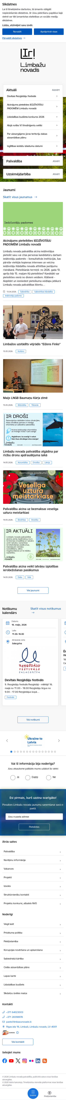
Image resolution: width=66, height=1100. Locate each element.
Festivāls (10, 697)
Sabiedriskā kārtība (14, 958)
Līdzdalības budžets (14, 984)
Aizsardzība (23, 462)
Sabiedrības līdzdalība (43, 292)
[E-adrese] (8, 1032)
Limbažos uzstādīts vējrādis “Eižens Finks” (32, 344)
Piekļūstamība (11, 941)
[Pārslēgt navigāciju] (33, 1093)
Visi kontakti (18, 1041)
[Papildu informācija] (17, 1032)
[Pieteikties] (34, 827)
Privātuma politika (13, 932)
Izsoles (7, 886)
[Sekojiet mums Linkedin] (38, 1060)
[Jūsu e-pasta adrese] (34, 816)
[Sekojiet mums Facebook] (4, 1060)
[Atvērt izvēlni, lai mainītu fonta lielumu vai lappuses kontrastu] (49, 1094)
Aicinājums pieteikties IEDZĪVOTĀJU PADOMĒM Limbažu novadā (27, 242)
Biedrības (22, 520)
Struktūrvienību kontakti (16, 894)
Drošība (36, 462)
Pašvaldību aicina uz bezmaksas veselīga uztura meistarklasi (30, 510)
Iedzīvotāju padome (13, 296)
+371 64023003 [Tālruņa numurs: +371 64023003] (14, 1012)
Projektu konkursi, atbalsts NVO (20, 903)
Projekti (8, 877)
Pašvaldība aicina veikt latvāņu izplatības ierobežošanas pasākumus (30, 568)
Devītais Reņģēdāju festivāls (24, 680)
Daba (20, 577)
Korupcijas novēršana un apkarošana (23, 949)
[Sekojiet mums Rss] (44, 1061)
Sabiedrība (24, 292)
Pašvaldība (9, 851)
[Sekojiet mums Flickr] (31, 1060)
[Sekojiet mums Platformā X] (18, 1060)
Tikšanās (35, 405)
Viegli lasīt (9, 924)
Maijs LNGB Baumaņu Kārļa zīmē (25, 398)
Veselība (34, 520)
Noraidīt (17, 31)
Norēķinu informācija (15, 860)
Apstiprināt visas (48, 31)
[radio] (14, 777)
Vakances (9, 868)
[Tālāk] (59, 741)
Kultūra (21, 351)
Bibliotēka (22, 405)
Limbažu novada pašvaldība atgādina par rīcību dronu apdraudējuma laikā (30, 453)
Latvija (47, 462)
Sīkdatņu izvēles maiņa (15, 993)
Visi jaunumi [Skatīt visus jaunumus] (33, 590)
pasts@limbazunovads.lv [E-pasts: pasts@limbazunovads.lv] (18, 1021)
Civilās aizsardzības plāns (16, 967)
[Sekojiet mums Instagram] (24, 1061)
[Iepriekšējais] (7, 741)
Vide (29, 577)
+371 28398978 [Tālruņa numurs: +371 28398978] (14, 1017)
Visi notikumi (33, 719)
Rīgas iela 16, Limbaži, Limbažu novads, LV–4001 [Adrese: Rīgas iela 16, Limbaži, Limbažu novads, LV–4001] (31, 1026)
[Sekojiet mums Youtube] (11, 1060)
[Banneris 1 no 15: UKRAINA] (33, 740)
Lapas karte (10, 975)
